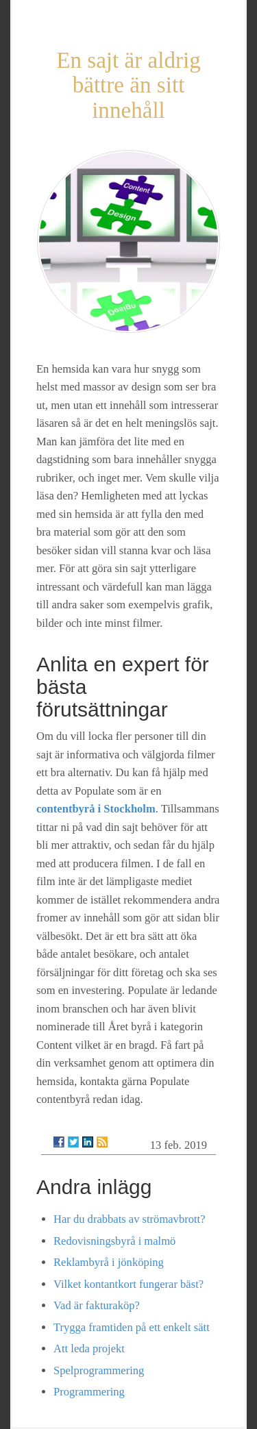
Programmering (89, 1391)
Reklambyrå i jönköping (108, 1262)
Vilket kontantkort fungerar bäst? (128, 1284)
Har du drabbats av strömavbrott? (129, 1219)
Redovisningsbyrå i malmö (114, 1240)
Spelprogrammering (98, 1370)
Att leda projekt (89, 1348)
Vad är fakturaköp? (96, 1305)
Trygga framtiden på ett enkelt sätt (131, 1327)
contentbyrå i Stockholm (96, 808)
